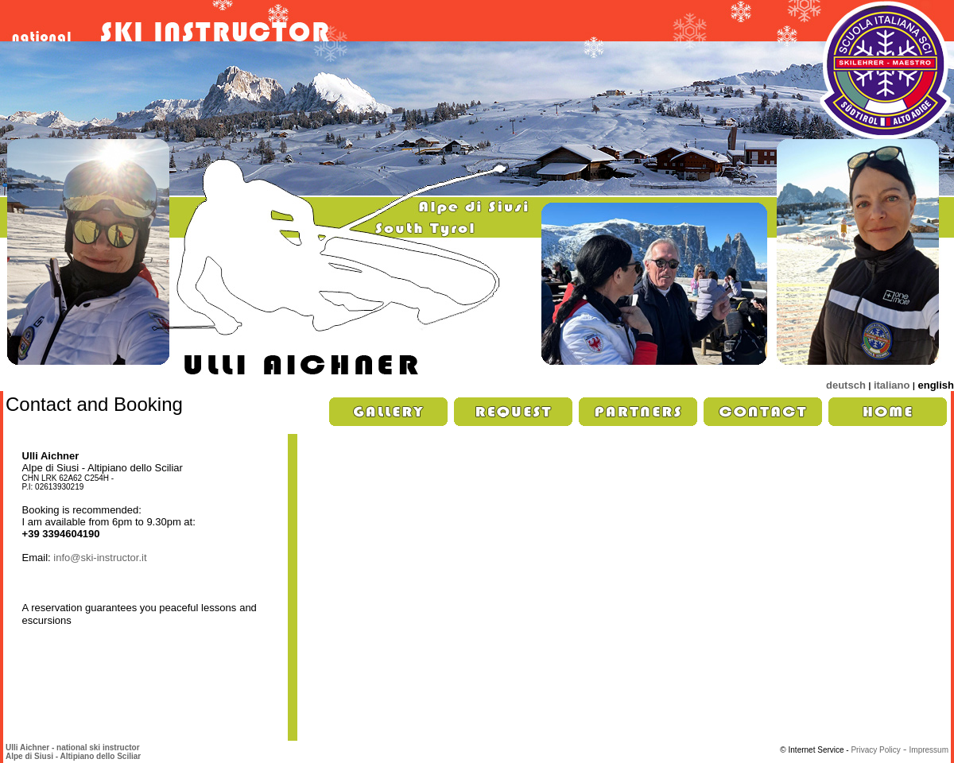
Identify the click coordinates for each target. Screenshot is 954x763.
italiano (892, 385)
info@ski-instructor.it (99, 558)
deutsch (846, 385)
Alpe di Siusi (29, 756)
